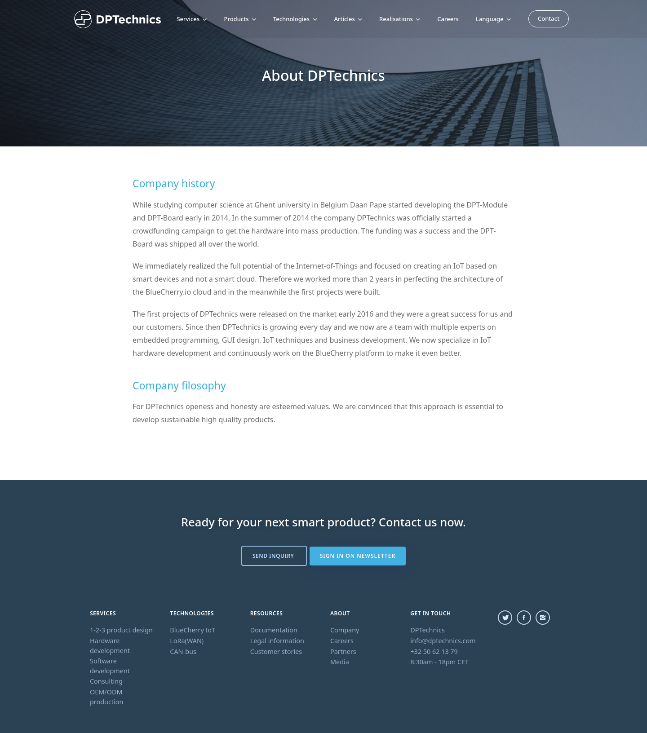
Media (339, 662)
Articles (348, 18)
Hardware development (110, 645)
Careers (448, 18)
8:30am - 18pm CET (439, 662)
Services (192, 18)
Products (240, 18)
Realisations (399, 18)
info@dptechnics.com (442, 640)
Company (344, 630)
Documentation (273, 630)
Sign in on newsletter (358, 556)
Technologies (295, 18)
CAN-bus (183, 651)
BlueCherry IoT (192, 630)
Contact (548, 18)
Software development (110, 666)
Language (493, 18)
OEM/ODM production (106, 697)
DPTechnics (427, 630)
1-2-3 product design (121, 630)
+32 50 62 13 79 (434, 651)
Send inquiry (273, 556)
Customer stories (276, 651)
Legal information (277, 640)
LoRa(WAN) (187, 640)
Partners (343, 651)
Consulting (106, 681)
